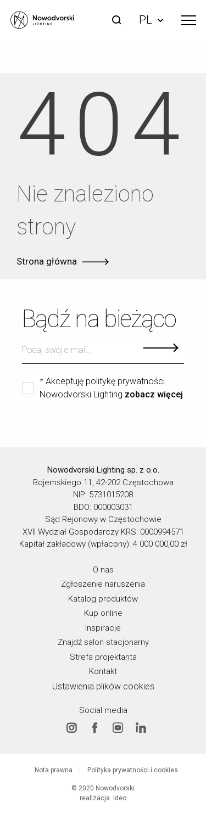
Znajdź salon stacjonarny (103, 642)
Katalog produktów (103, 598)
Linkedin (140, 728)
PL (151, 19)
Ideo (119, 798)
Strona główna (46, 261)
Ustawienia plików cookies (103, 686)
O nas (103, 569)
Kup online (103, 613)
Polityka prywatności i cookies (132, 770)
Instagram (71, 728)
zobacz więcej (154, 394)
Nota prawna (54, 770)
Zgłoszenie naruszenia (103, 584)
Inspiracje (103, 627)
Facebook (94, 728)
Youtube (117, 728)
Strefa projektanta (103, 656)
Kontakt (103, 671)
